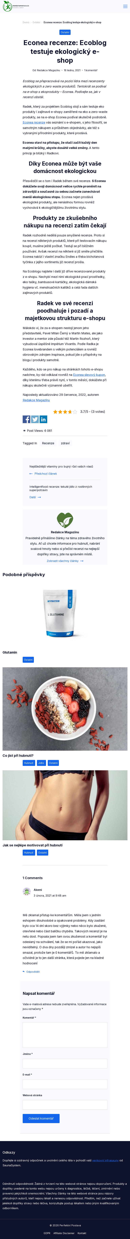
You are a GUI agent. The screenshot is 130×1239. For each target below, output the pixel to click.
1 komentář (91, 70)
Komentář (29, 1017)
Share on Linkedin (43, 419)
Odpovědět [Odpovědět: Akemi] (33, 971)
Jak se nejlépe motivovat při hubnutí (32, 845)
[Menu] (125, 6)
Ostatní (65, 32)
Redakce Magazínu (36, 400)
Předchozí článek (46, 473)
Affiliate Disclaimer (64, 1233)
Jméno (28, 1053)
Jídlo (41, 763)
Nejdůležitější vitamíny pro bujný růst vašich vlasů (61, 466)
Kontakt (82, 1233)
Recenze (48, 443)
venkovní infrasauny (105, 1160)
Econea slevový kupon (89, 375)
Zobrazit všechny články (63, 561)
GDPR (47, 1233)
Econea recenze (34, 122)
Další (32, 497)
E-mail (27, 1074)
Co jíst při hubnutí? (18, 756)
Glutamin (10, 652)
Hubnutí (29, 763)
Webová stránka (32, 1095)
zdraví (65, 443)
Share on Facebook (26, 419)
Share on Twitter (35, 419)
